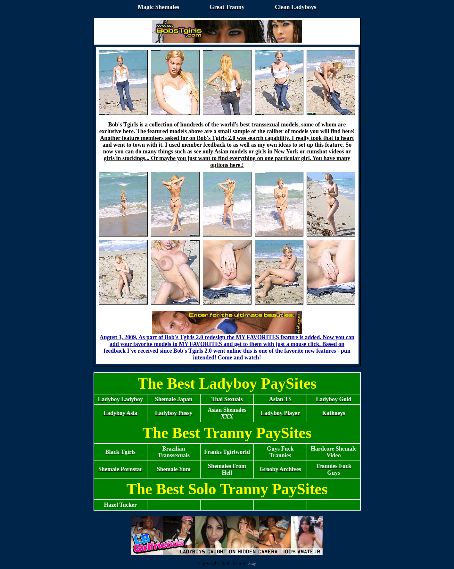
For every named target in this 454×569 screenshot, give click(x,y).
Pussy (252, 564)
